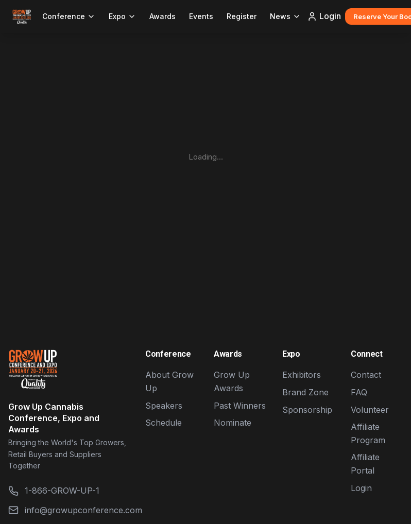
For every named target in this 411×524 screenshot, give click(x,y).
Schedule (163, 422)
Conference (68, 16)
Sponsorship (307, 410)
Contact (366, 375)
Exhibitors (301, 375)
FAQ (359, 392)
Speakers (163, 405)
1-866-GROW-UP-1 (53, 490)
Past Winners (240, 405)
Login (324, 16)
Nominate (232, 422)
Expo (122, 16)
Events (201, 16)
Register (241, 16)
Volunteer (370, 410)
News (285, 16)
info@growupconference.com (68, 510)
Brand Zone (305, 392)
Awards (162, 16)
